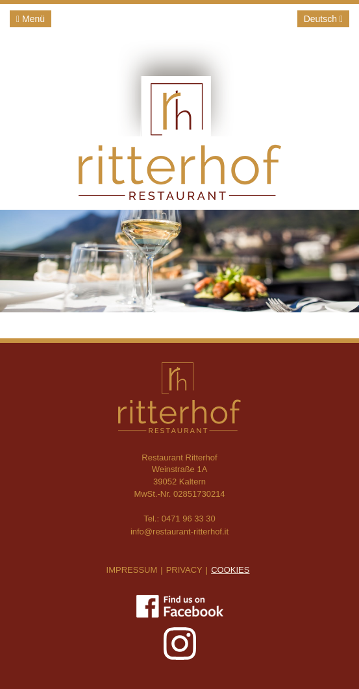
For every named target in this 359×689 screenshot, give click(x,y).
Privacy (184, 570)
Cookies (230, 570)
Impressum (132, 570)
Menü (30, 19)
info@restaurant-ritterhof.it (179, 531)
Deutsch (323, 19)
